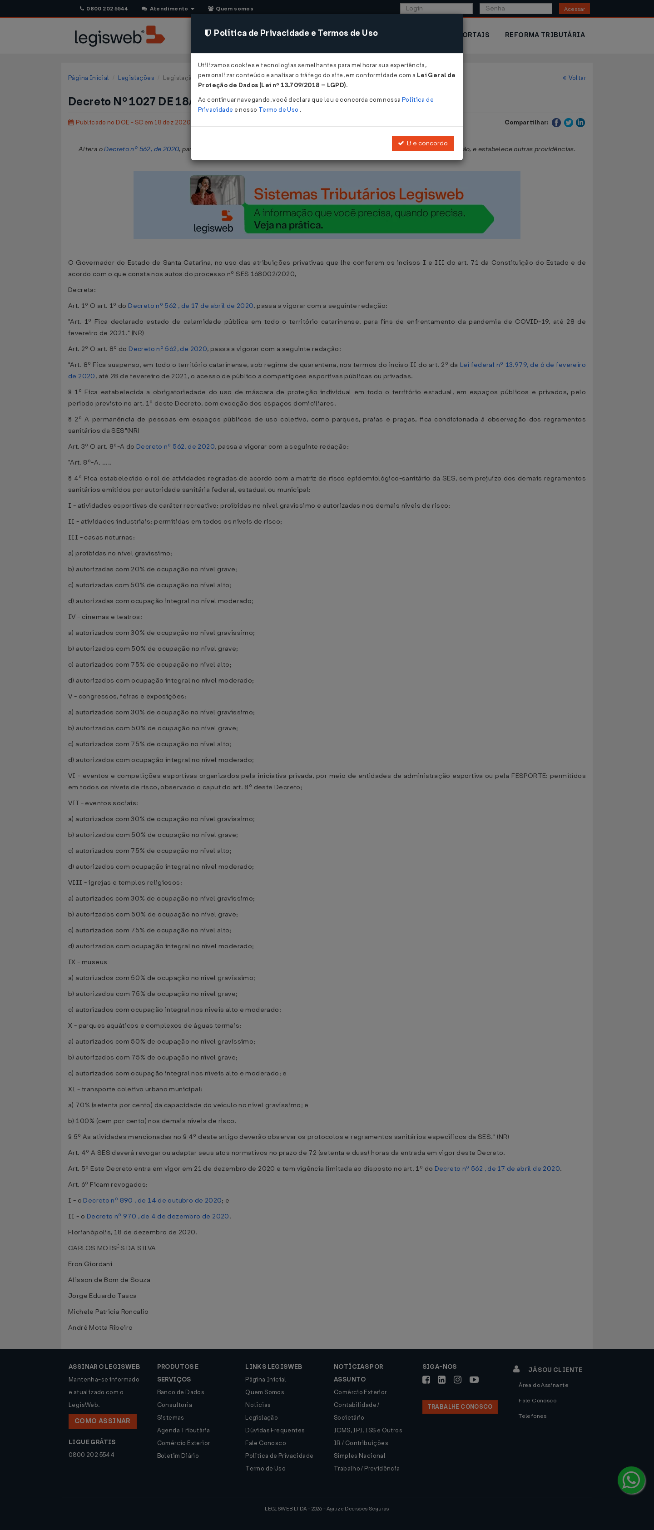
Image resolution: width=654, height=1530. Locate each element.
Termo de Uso (279, 110)
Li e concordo (423, 143)
